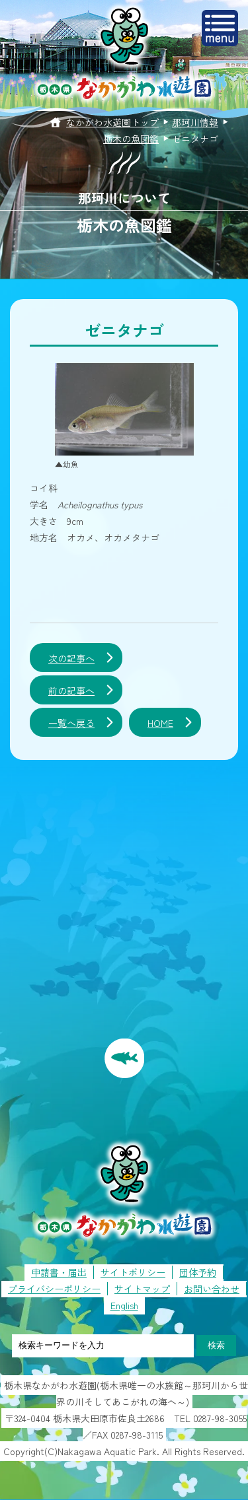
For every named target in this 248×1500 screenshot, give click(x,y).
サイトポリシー (133, 1272)
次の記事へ (71, 658)
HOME (160, 723)
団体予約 (197, 1272)
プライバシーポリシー (54, 1288)
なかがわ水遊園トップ (112, 122)
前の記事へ (71, 690)
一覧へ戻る (71, 723)
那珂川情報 (195, 122)
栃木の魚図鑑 (131, 138)
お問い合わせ (211, 1288)
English (124, 1305)
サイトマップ (142, 1288)
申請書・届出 (59, 1272)
